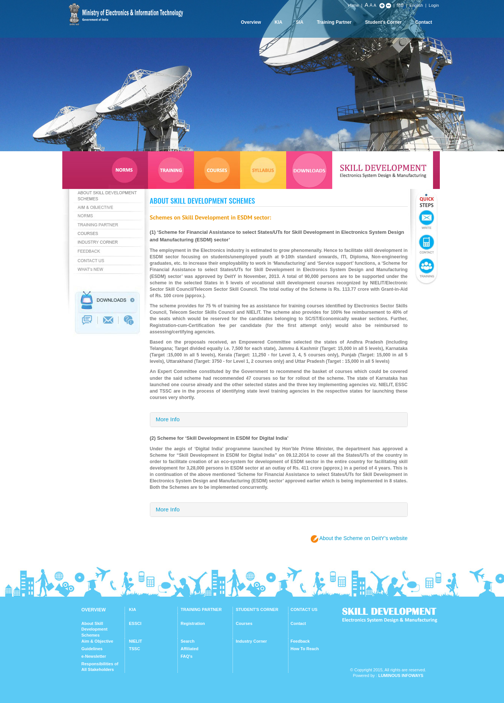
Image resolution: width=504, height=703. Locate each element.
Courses (244, 623)
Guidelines (92, 648)
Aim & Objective (97, 641)
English (416, 5)
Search (188, 641)
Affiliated (190, 648)
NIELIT (135, 641)
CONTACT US (304, 609)
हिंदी (400, 5)
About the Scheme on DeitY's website (363, 538)
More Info (168, 419)
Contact (423, 22)
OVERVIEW (94, 609)
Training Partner (334, 22)
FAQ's (187, 656)
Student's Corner (383, 22)
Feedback (300, 641)
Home (353, 5)
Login (434, 5)
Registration (193, 623)
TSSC (134, 648)
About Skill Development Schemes (95, 629)
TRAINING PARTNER (201, 609)
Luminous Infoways (400, 675)
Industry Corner (251, 641)
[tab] (278, 420)
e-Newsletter (94, 656)
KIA (278, 22)
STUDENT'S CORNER (257, 609)
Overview (251, 22)
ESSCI (135, 623)
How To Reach (305, 648)
